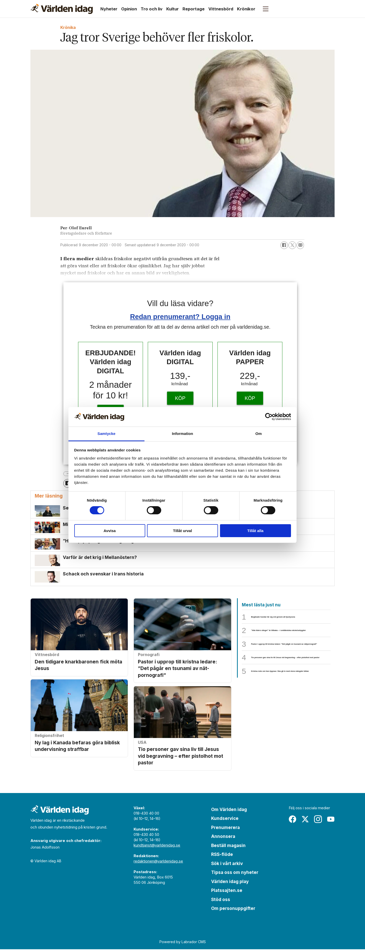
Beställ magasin (228, 846)
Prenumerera (225, 828)
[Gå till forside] (61, 9)
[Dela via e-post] (300, 245)
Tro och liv (151, 8)
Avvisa (110, 531)
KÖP (180, 398)
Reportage (193, 8)
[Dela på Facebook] (284, 245)
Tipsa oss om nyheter (234, 873)
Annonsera (223, 837)
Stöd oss (220, 900)
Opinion (129, 8)
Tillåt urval (182, 531)
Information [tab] (182, 433)
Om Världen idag (229, 810)
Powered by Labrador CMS (182, 943)
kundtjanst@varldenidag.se (157, 845)
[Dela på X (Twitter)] (292, 245)
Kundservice (225, 819)
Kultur (172, 8)
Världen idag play (230, 882)
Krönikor (246, 8)
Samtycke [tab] (107, 433)
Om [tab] (258, 433)
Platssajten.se (226, 891)
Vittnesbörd (220, 8)
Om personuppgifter (233, 909)
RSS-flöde (222, 855)
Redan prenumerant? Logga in (180, 317)
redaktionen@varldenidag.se (158, 861)
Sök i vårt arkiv (227, 864)
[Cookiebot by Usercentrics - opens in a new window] (269, 416)
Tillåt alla (255, 531)
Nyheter (108, 8)
